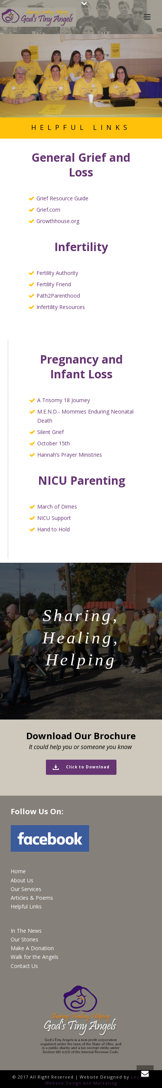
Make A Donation (32, 948)
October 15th (53, 443)
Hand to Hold (53, 529)
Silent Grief (50, 432)
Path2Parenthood (58, 295)
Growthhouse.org (57, 221)
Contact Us (24, 965)
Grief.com (48, 209)
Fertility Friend (53, 284)
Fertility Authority (57, 272)
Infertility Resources (60, 307)
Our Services (26, 889)
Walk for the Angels (34, 956)
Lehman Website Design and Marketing (97, 1080)
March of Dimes (57, 506)
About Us (22, 880)
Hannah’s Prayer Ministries (69, 454)
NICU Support (54, 517)
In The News (26, 930)
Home (18, 871)
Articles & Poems (32, 897)
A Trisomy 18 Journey (63, 400)
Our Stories (24, 939)
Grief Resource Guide (62, 198)
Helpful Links (26, 906)
